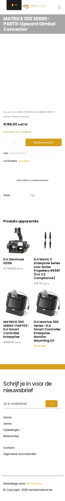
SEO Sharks (34, 484)
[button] (59, 7)
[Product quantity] (13, 142)
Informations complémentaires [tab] (32, 180)
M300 (20, 112)
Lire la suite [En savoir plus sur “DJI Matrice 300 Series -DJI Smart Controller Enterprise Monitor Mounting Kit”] (40, 346)
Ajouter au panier (44, 142)
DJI (14, 112)
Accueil (7, 112)
